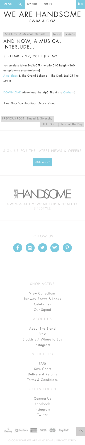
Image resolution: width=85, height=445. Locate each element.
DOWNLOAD (12, 92)
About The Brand (42, 328)
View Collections (42, 293)
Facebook (42, 404)
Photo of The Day (62, 124)
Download (24, 103)
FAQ (42, 363)
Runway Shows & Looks (42, 299)
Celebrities (42, 304)
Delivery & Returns (42, 374)
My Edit (32, 4)
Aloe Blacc (10, 76)
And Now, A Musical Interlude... (27, 34)
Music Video (47, 103)
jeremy (51, 56)
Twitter (42, 415)
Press (42, 334)
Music (57, 34)
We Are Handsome (42, 17)
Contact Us (42, 398)
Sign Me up (42, 162)
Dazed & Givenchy (27, 119)
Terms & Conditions (42, 380)
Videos (70, 34)
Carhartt (69, 92)
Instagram (42, 345)
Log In (47, 4)
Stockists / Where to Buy (42, 339)
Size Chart (42, 369)
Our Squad (42, 309)
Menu (8, 4)
